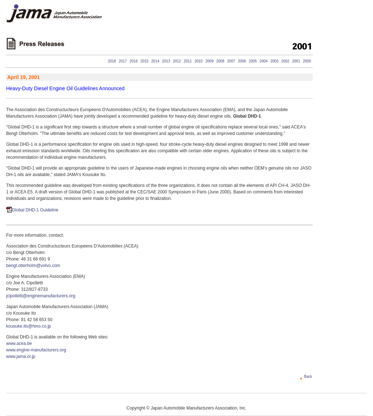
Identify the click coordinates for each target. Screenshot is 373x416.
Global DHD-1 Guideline (35, 210)
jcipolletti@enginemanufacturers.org (40, 295)
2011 (188, 61)
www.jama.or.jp (20, 356)
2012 (177, 61)
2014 (155, 61)
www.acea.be (19, 343)
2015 (144, 61)
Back (308, 376)
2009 (209, 61)
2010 (198, 61)
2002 (285, 61)
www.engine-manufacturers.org (36, 349)
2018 (112, 61)
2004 (264, 61)
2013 (166, 61)
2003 (274, 61)
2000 (307, 61)
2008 (220, 61)
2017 (123, 61)
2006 (242, 61)
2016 (133, 61)
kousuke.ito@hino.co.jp (28, 326)
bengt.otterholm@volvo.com (33, 265)
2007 (231, 61)
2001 (296, 61)
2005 (253, 61)
